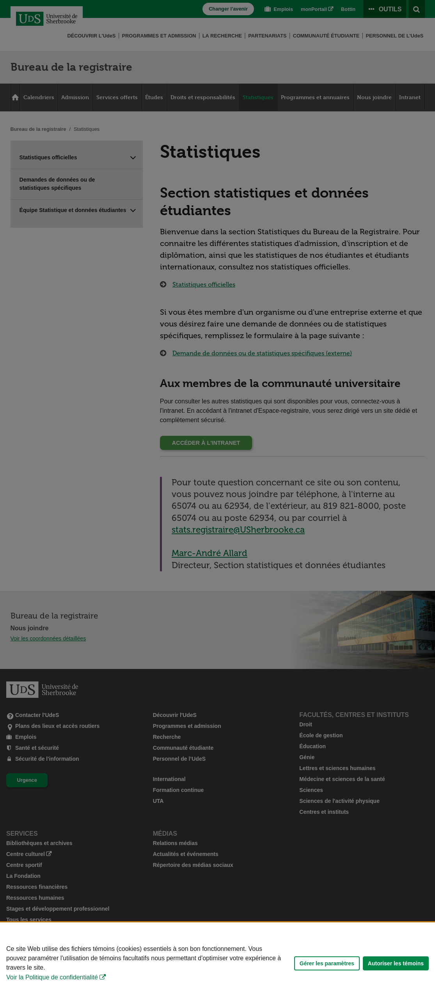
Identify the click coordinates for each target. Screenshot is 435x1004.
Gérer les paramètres (327, 963)
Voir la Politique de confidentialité (52, 977)
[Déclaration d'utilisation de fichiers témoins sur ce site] (217, 963)
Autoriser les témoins (396, 963)
